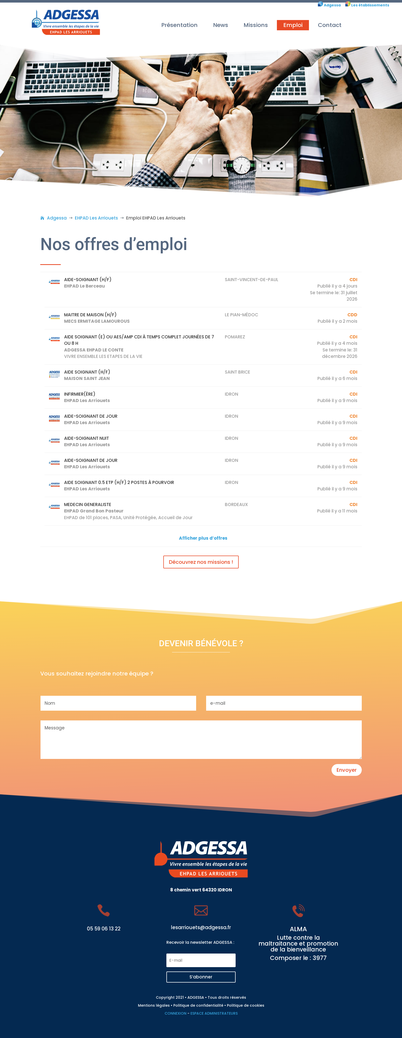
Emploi (293, 25)
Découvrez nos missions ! (201, 562)
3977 (320, 958)
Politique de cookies (245, 1005)
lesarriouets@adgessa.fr (201, 927)
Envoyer (347, 770)
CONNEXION (175, 1013)
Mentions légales (154, 1005)
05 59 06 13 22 (103, 928)
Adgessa (332, 5)
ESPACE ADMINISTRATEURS (214, 1013)
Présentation (179, 25)
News (220, 25)
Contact (329, 25)
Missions (256, 25)
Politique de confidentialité (198, 1005)
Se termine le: (325, 293)
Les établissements (367, 5)
